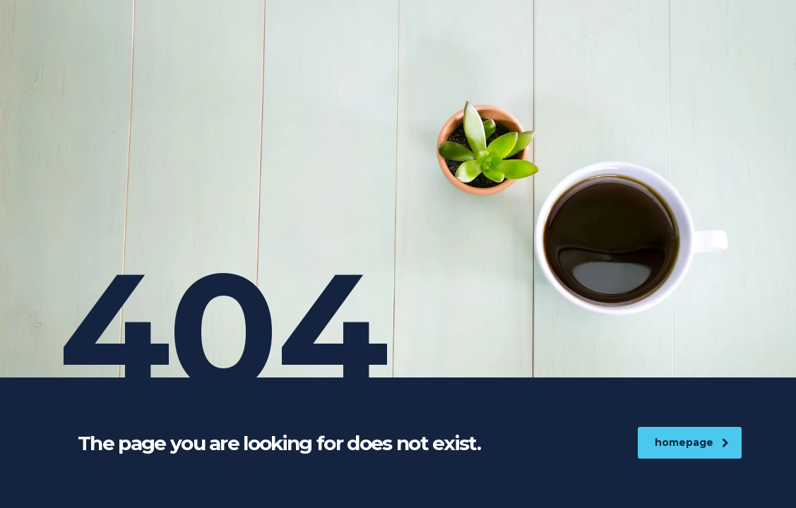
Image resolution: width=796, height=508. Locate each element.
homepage (692, 442)
